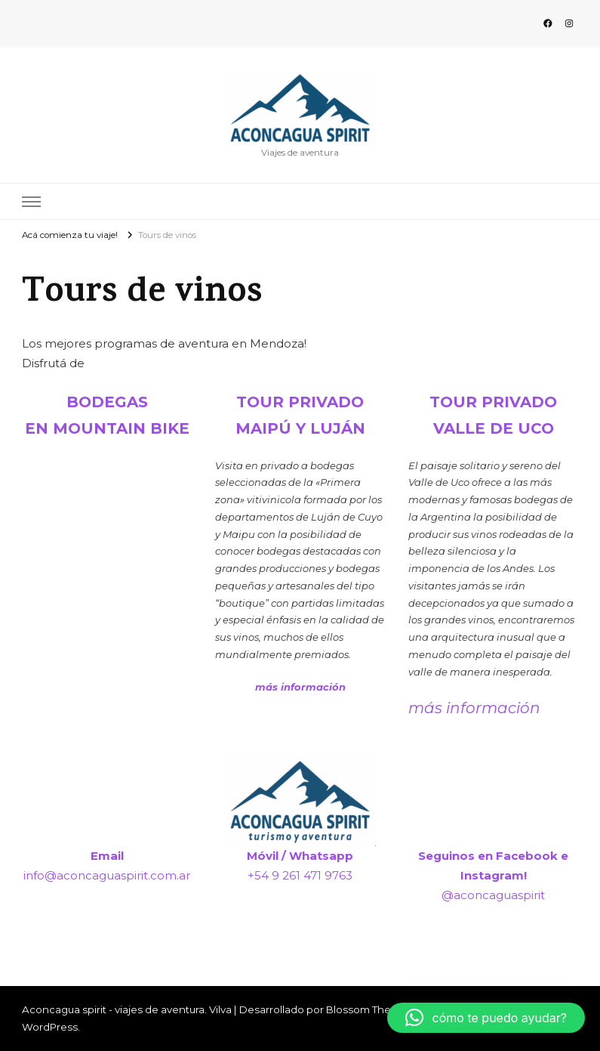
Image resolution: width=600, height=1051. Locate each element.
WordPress (50, 1027)
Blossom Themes (369, 1009)
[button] (486, 1018)
